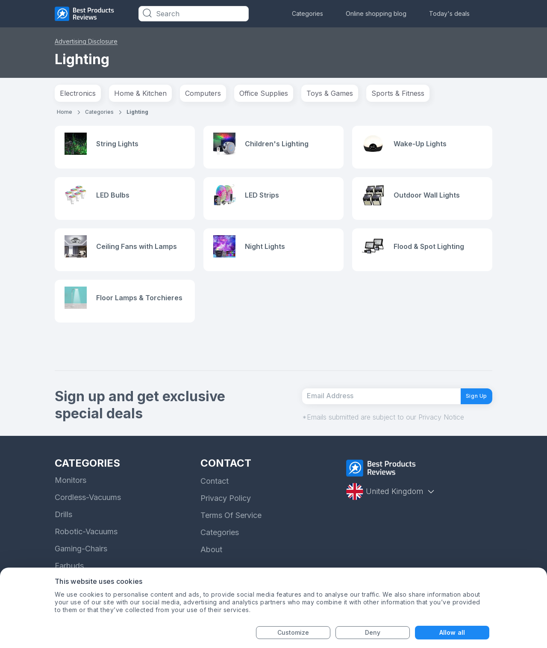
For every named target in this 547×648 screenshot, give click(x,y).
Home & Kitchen (140, 93)
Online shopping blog (376, 13)
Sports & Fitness (397, 93)
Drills (63, 530)
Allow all (452, 632)
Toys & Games (329, 93)
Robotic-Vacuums (86, 547)
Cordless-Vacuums (88, 513)
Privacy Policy (225, 514)
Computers (203, 93)
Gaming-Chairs (81, 564)
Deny (372, 632)
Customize (293, 632)
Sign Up (470, 408)
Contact (214, 497)
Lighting (137, 112)
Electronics (78, 93)
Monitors (70, 496)
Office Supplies (263, 93)
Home (64, 112)
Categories (307, 13)
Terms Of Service (231, 531)
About (211, 565)
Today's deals (449, 13)
